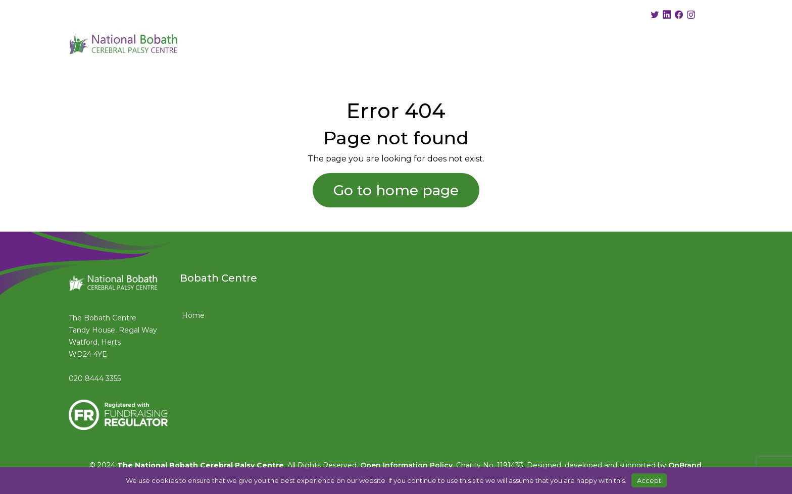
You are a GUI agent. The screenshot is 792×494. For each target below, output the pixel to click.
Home (193, 315)
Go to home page (396, 190)
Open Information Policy (406, 465)
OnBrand (685, 465)
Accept (649, 480)
